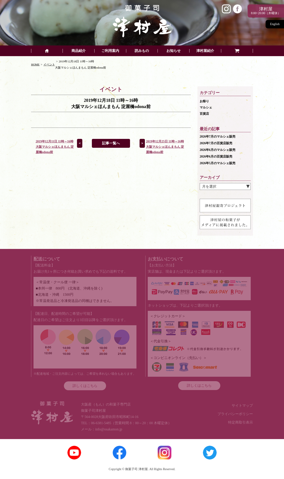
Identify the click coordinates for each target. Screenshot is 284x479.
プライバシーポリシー (235, 414)
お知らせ (173, 51)
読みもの (142, 51)
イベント (49, 64)
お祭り (204, 101)
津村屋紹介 (205, 51)
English (275, 24)
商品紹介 (78, 51)
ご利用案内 (110, 51)
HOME (35, 64)
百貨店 (204, 113)
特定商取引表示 (240, 422)
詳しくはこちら (85, 386)
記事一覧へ (111, 143)
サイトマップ (242, 405)
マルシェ (206, 107)
